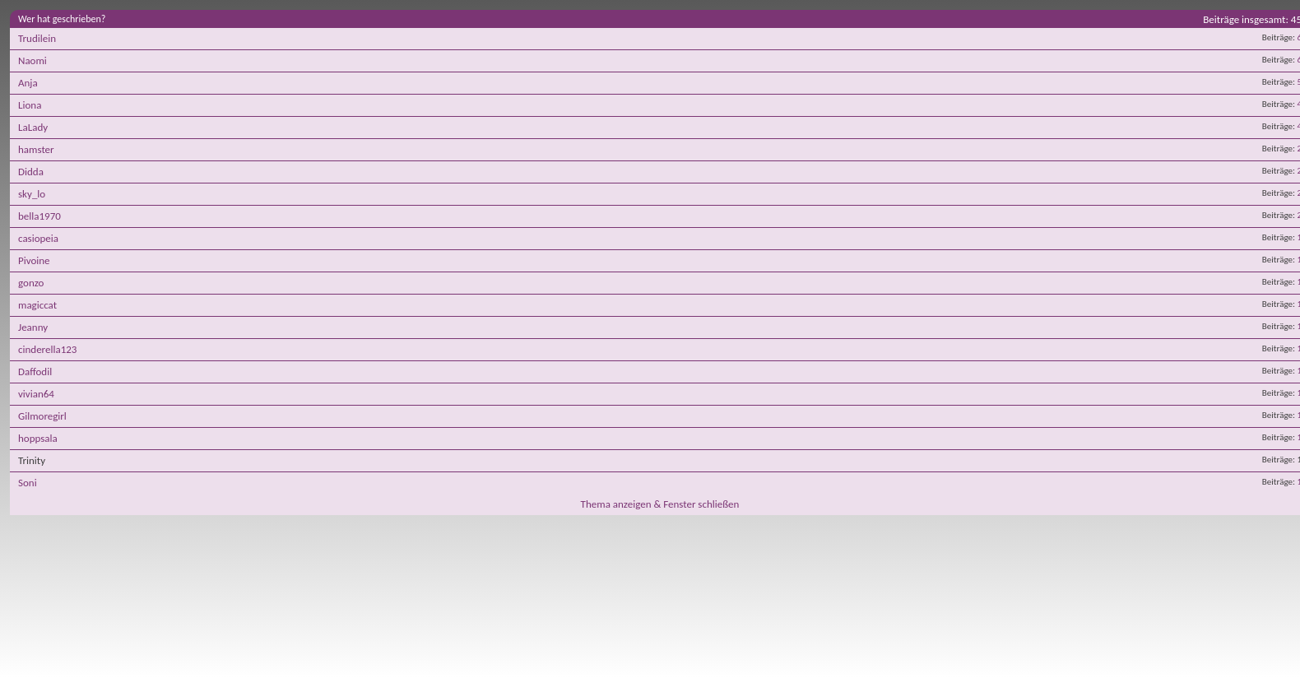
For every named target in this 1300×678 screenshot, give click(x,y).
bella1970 (39, 216)
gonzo (31, 282)
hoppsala (38, 438)
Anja (28, 83)
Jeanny (33, 327)
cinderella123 (47, 349)
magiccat (37, 305)
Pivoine (34, 260)
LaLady (33, 127)
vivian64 (36, 394)
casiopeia (38, 238)
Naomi (32, 60)
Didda (31, 171)
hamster (36, 149)
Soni (27, 482)
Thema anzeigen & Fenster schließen (660, 504)
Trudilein (37, 38)
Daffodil (35, 371)
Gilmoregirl (42, 416)
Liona (29, 105)
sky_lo (31, 194)
